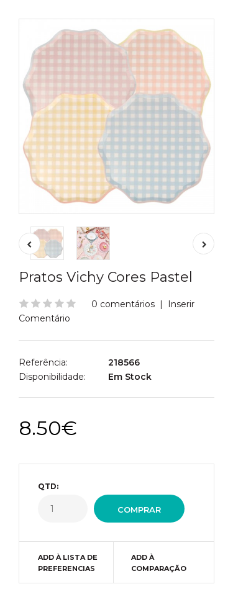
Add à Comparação (158, 563)
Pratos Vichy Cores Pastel (106, 277)
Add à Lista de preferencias (68, 563)
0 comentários (123, 304)
